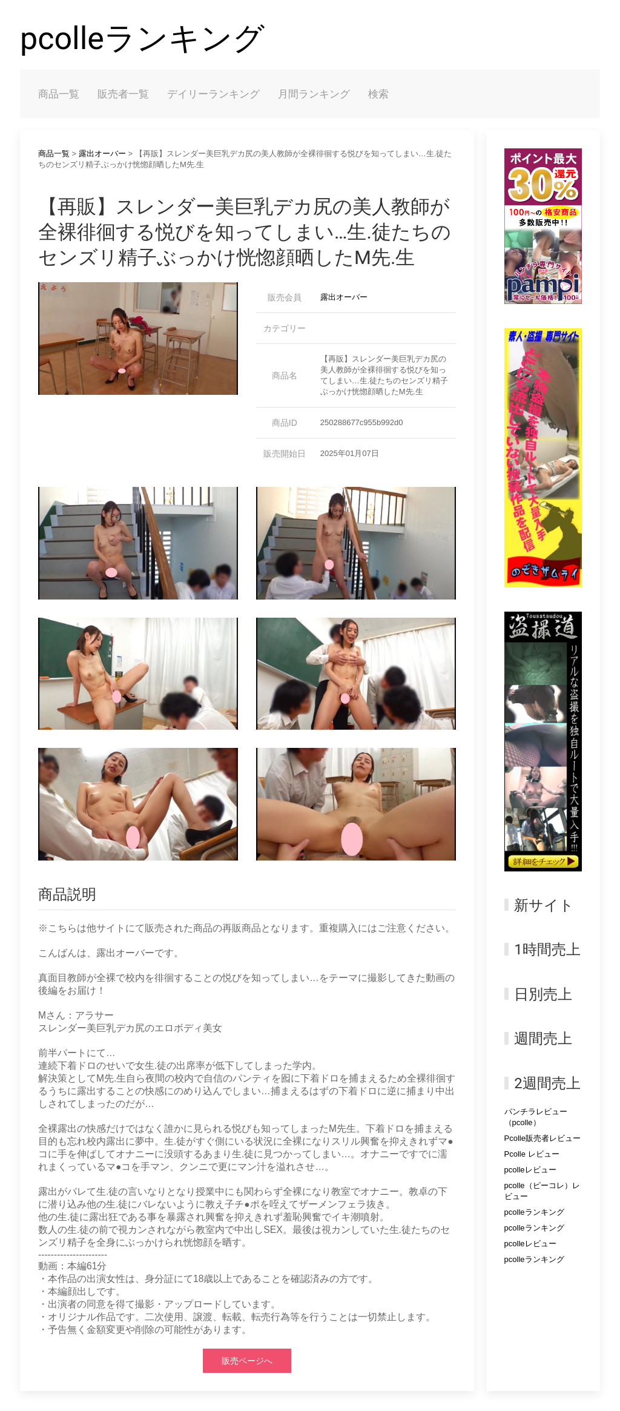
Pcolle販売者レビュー (542, 1138)
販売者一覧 (123, 94)
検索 (378, 94)
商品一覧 (58, 94)
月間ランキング (314, 94)
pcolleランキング (142, 38)
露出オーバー (102, 153)
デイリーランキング (213, 94)
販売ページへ (247, 1361)
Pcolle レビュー (531, 1153)
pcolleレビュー (530, 1169)
